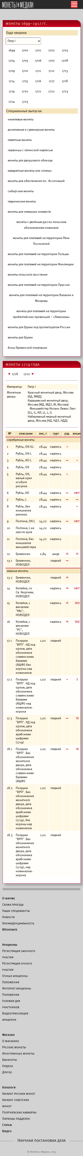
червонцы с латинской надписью (30, 150)
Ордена (7, 1066)
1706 (38, 60)
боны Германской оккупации (27, 348)
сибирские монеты (21, 191)
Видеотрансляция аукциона (15, 1016)
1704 (11, 60)
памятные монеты (20, 140)
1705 (25, 60)
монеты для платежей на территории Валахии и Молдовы (41, 298)
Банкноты (9, 1059)
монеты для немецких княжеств (29, 212)
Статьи (7, 1125)
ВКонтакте (9, 929)
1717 (51, 81)
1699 (11, 50)
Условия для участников (11, 1004)
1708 (65, 60)
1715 (25, 81)
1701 (38, 50)
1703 (65, 50)
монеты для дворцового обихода (30, 160)
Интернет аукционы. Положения (17, 991)
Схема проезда (12, 904)
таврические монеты (22, 201)
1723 (65, 91)
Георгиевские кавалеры (19, 1112)
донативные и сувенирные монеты (31, 130)
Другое (7, 1072)
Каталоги (9, 1087)
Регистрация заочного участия (18, 954)
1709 (11, 71)
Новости (8, 917)
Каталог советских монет (15, 1103)
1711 (38, 71)
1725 (25, 101)
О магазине (10, 1041)
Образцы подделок (16, 1118)
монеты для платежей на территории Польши (38, 254)
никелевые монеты (20, 119)
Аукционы (9, 944)
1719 (12, 91)
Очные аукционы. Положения (15, 979)
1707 (51, 60)
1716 (38, 81)
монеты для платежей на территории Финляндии (41, 264)
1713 (65, 71)
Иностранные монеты (18, 1053)
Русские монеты (14, 1047)
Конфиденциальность (18, 923)
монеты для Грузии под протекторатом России (39, 327)
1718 (65, 81)
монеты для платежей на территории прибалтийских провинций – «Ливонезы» (41, 314)
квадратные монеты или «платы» (30, 171)
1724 (11, 101)
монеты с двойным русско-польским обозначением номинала (41, 225)
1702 (51, 50)
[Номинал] (23, 41)
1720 (25, 91)
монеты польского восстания (27, 274)
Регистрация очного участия (17, 966)
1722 (51, 91)
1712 (51, 71)
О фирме (8, 898)
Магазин (8, 1034)
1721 (38, 91)
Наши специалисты (16, 911)
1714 (12, 81)
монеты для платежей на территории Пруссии (39, 285)
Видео (7, 1131)
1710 (25, 71)
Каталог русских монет (18, 1093)
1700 (25, 50)
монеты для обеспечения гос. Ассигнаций (36, 181)
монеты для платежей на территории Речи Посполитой (41, 241)
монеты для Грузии (20, 337)
